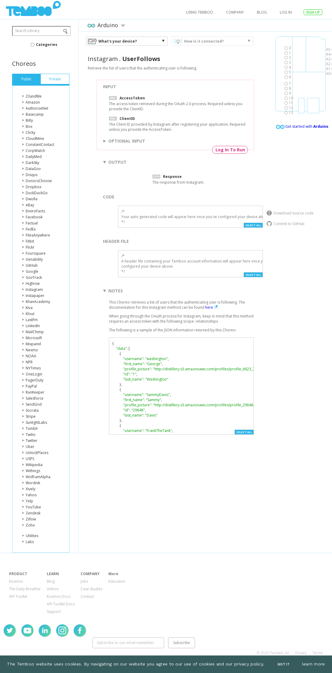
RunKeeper (35, 392)
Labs (30, 541)
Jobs (84, 581)
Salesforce (34, 398)
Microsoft (34, 337)
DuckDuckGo (37, 192)
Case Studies (91, 588)
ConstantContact (40, 144)
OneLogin (34, 374)
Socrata (32, 410)
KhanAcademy (38, 301)
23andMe (34, 96)
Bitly (29, 120)
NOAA (31, 356)
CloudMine (35, 138)
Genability (34, 259)
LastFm (32, 319)
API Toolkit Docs (61, 604)
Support (54, 611)
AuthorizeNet (37, 108)
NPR (29, 362)
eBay (30, 205)
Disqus (31, 174)
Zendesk (33, 513)
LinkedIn (33, 325)
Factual (32, 223)
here (209, 307)
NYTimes (33, 368)
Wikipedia (34, 464)
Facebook (34, 217)
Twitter (31, 440)
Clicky (30, 132)
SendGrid (34, 404)
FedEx (31, 229)
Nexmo (32, 350)
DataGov (33, 168)
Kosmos (16, 581)
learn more (313, 664)
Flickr (30, 247)
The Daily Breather (25, 588)
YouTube (33, 507)
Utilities (32, 535)
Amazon (33, 102)
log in (286, 12)
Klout (30, 313)
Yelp (29, 501)
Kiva (29, 307)
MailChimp (35, 331)
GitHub (32, 265)
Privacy (301, 652)
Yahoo (31, 495)
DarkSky (32, 162)
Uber (30, 446)
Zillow (31, 519)
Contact (87, 596)
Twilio (31, 434)
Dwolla (31, 198)
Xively (30, 488)
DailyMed (34, 156)
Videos (53, 588)
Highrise (33, 283)
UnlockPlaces (37, 452)
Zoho (30, 525)
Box (29, 126)
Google (32, 271)
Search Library (27, 30)
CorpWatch (35, 150)
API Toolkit (18, 596)
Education (116, 581)
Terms (317, 652)
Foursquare (36, 253)
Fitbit (30, 241)
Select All (253, 225)
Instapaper (35, 295)
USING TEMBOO (199, 12)
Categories (46, 44)
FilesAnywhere (38, 235)
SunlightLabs (36, 422)
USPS (30, 458)
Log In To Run (230, 150)
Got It (283, 664)
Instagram (34, 289)
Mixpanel (33, 343)
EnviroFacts (35, 211)
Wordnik (33, 482)
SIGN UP (313, 12)
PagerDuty (34, 380)
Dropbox (33, 186)
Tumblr (32, 428)
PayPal (31, 386)
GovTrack (34, 277)
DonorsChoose (39, 180)
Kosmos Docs (58, 596)
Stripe (31, 416)
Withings (33, 470)
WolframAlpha (38, 476)
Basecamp (35, 114)
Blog (262, 12)
